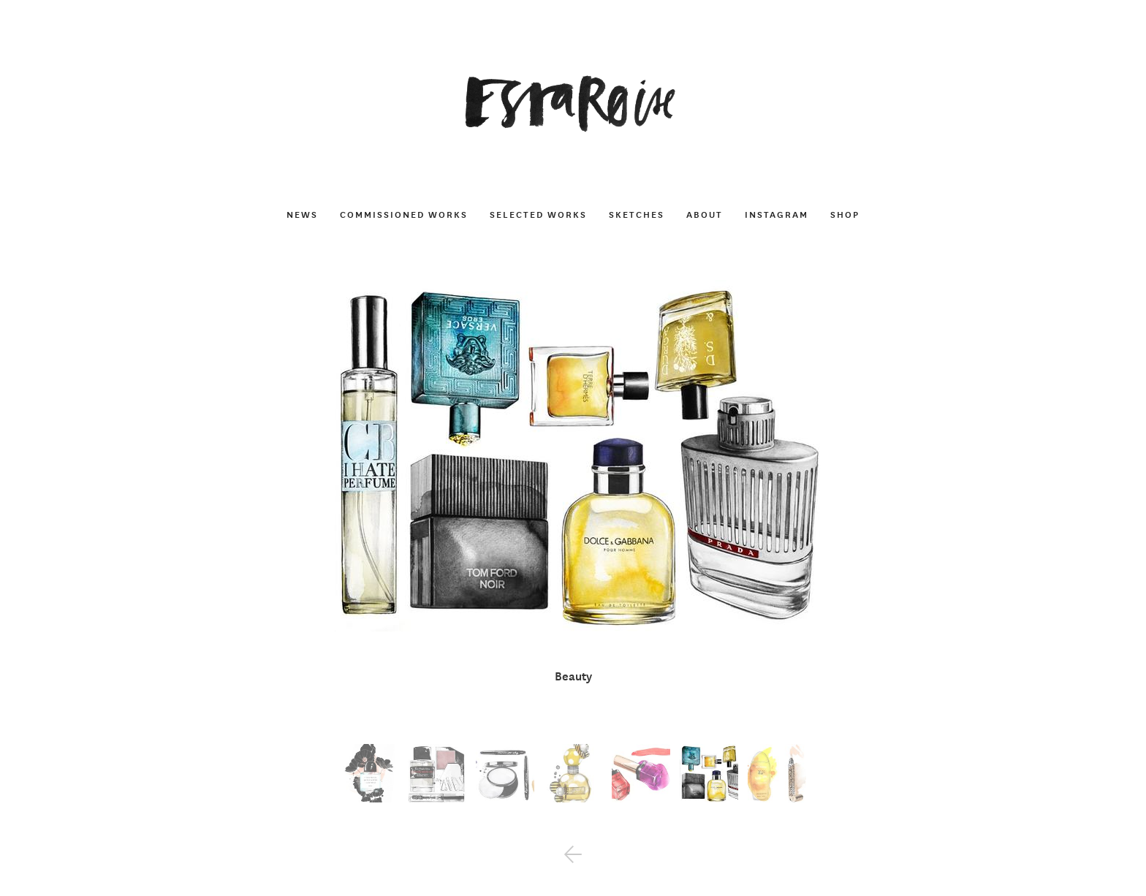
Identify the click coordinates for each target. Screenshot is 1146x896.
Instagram (776, 214)
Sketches (636, 214)
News (302, 214)
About (704, 214)
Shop (845, 214)
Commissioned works (404, 214)
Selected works (538, 214)
